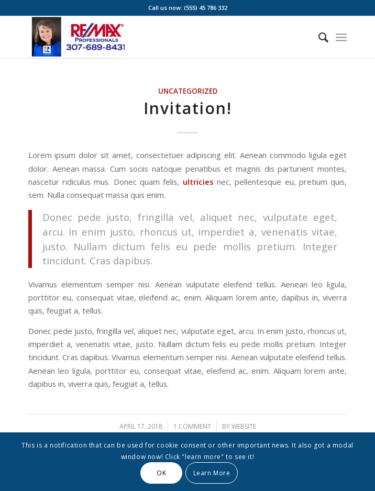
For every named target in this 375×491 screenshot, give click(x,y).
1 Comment (192, 426)
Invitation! (188, 108)
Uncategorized (187, 91)
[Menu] (341, 37)
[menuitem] (318, 37)
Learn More (211, 472)
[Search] (318, 37)
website (243, 426)
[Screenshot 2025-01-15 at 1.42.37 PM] (155, 37)
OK (161, 472)
